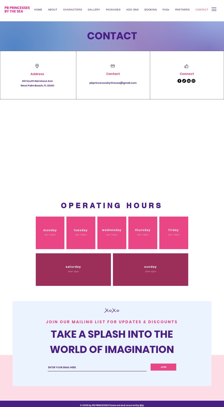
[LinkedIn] (189, 81)
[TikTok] (184, 81)
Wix (142, 405)
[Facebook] (179, 81)
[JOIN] (163, 367)
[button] (214, 9)
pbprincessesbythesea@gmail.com (113, 83)
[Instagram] (193, 81)
